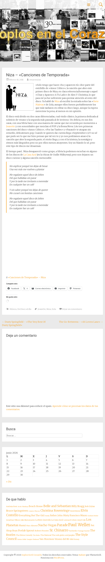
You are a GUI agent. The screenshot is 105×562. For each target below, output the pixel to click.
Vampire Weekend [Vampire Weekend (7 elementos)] (33, 539)
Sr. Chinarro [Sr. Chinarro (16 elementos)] (58, 530)
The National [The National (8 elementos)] (45, 535)
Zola (54, 309)
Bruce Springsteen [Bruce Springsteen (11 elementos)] (17, 510)
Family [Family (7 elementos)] (47, 516)
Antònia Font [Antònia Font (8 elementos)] (11, 506)
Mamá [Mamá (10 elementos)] (22, 525)
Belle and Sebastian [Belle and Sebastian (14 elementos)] (57, 506)
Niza (57, 101)
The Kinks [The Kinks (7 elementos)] (36, 535)
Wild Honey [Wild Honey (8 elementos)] (74, 539)
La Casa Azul (30, 154)
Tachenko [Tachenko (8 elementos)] (73, 531)
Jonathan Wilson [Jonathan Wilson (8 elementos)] (13, 520)
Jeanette (10, 126)
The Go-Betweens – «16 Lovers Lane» (81, 321)
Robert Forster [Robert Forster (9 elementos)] (42, 530)
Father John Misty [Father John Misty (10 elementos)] (59, 515)
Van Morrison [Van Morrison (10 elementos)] (47, 539)
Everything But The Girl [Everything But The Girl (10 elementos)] (31, 515)
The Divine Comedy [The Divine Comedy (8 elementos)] (24, 535)
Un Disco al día (24, 309)
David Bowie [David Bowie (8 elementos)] (75, 511)
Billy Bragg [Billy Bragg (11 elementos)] (78, 506)
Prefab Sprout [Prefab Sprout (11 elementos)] (26, 530)
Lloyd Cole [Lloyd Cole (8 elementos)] (81, 520)
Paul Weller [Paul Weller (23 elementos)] (79, 524)
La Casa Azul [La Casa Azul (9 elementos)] (57, 520)
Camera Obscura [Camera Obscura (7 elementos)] (34, 511)
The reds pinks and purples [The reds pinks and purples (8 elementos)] (63, 535)
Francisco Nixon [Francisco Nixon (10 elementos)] (78, 515)
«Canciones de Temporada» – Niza (27, 277)
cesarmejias (35, 79)
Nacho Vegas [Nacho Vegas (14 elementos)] (47, 525)
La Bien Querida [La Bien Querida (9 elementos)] (43, 520)
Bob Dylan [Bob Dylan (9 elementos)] (90, 506)
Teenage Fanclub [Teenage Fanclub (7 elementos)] (84, 531)
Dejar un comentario (72, 309)
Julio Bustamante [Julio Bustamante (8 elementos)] (28, 520)
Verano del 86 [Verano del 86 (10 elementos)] (62, 539)
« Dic (9, 481)
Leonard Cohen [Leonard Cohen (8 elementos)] (70, 520)
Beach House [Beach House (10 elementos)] (36, 506)
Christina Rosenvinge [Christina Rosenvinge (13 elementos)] (55, 510)
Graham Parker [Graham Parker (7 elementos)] (93, 516)
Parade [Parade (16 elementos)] (62, 525)
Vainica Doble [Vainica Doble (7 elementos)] (21, 539)
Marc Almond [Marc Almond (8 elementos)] (32, 526)
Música (13, 309)
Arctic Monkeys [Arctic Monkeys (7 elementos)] (23, 506)
